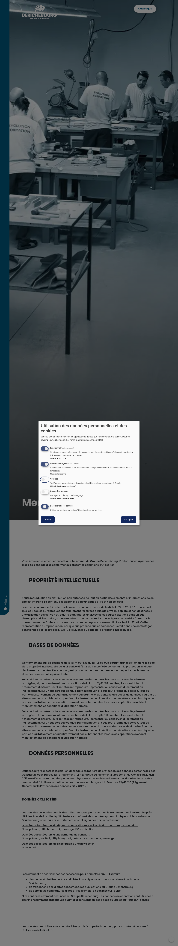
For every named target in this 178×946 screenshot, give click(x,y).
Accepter (128, 519)
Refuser (47, 519)
